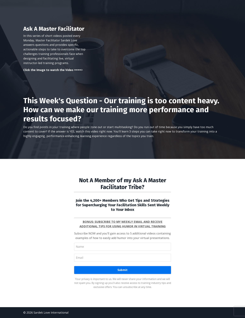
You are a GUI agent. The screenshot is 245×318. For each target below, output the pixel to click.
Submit (122, 270)
